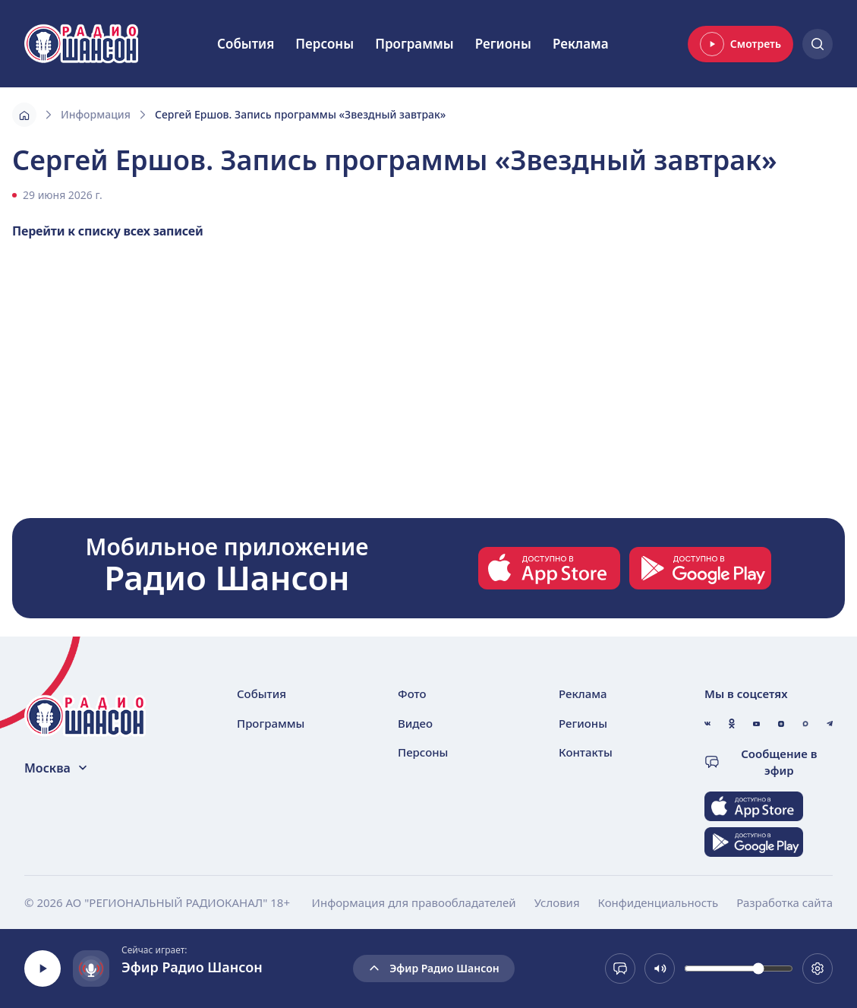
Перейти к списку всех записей (107, 231)
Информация (96, 114)
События (245, 43)
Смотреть (740, 44)
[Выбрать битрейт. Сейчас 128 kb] (817, 968)
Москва (56, 768)
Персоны (324, 43)
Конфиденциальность (658, 902)
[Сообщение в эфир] (620, 968)
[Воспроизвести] (42, 968)
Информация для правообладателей (414, 902)
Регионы (503, 43)
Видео (415, 723)
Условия (557, 902)
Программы (414, 43)
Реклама (581, 43)
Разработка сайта (784, 902)
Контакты (586, 752)
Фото (412, 693)
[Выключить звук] (659, 968)
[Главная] (24, 115)
